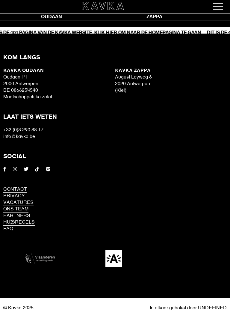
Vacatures (18, 203)
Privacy (14, 196)
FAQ (8, 229)
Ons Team (15, 209)
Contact (15, 189)
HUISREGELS (19, 222)
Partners (16, 216)
